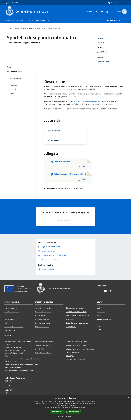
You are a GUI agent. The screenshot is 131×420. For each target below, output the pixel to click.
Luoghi (99, 326)
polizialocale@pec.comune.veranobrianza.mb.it (21, 364)
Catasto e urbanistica (42, 323)
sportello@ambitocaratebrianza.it (87, 101)
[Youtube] (100, 11)
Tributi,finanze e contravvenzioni (77, 315)
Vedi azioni (102, 42)
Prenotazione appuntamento (45, 341)
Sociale (31, 28)
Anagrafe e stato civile (43, 308)
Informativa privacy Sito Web (76, 345)
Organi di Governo (10, 308)
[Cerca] (124, 11)
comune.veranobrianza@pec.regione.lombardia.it (22, 359)
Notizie (99, 308)
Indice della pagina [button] (15, 78)
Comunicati (101, 312)
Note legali (70, 355)
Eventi (99, 329)
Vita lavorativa (40, 315)
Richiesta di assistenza (43, 353)
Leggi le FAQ (39, 349)
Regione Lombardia (11, 2)
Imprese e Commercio (42, 319)
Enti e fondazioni (10, 319)
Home (9, 28)
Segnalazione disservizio (43, 345)
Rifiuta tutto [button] (74, 412)
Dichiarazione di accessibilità (76, 359)
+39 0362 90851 (17, 347)
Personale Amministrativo (13, 327)
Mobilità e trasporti (42, 327)
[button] (65, 416)
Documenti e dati (10, 330)
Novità (16, 28)
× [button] (128, 397)
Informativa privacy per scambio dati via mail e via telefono (80, 350)
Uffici (6, 315)
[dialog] (65, 407)
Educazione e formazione (75, 308)
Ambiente (69, 319)
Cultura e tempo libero (43, 312)
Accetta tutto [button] (57, 412)
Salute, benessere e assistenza (77, 323)
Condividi (101, 38)
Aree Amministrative (11, 312)
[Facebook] (95, 11)
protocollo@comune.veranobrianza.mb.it (19, 370)
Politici (6, 323)
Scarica (81, 166)
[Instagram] (106, 11)
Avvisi (23, 28)
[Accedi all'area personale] (116, 2)
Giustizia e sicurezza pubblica (76, 311)
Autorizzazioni (71, 326)
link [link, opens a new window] (85, 407)
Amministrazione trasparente (76, 341)
